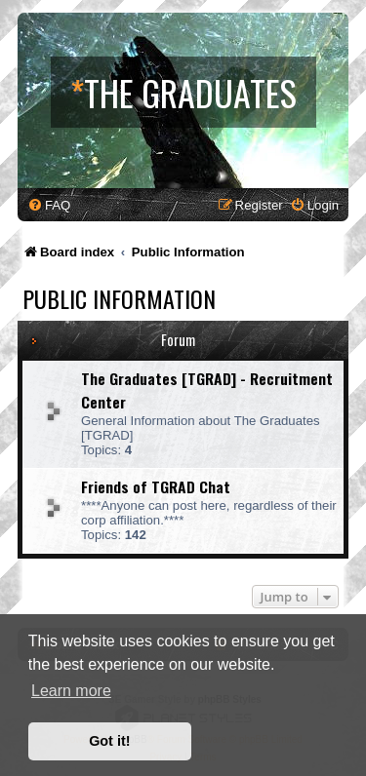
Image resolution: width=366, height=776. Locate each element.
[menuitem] (48, 205)
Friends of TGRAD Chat (155, 486)
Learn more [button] (71, 690)
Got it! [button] (109, 741)
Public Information (119, 298)
